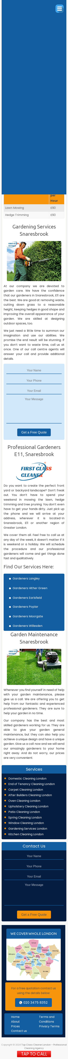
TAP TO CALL (34, 1054)
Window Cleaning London (26, 823)
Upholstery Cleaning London (28, 806)
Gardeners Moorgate (28, 616)
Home (15, 1017)
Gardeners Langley (26, 578)
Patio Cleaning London (24, 812)
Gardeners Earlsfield (27, 598)
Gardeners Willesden (27, 626)
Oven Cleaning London (24, 801)
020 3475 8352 (33, 1002)
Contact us (19, 1031)
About (15, 1021)
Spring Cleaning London (25, 817)
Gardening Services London (27, 829)
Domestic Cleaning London (27, 778)
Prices (15, 1026)
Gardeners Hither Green (30, 588)
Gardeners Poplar (25, 607)
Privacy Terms (49, 1026)
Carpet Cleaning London (25, 790)
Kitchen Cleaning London (26, 834)
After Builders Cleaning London (30, 795)
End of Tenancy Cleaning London (31, 784)
